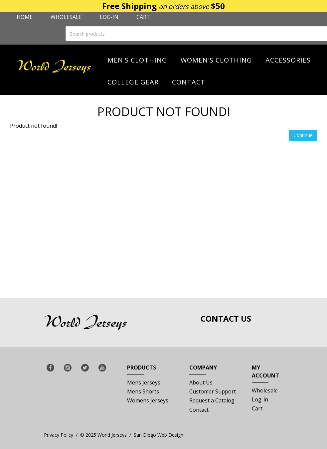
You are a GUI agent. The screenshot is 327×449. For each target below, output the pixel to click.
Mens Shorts (143, 391)
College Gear (133, 81)
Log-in (109, 17)
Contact (188, 81)
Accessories (288, 60)
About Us (201, 382)
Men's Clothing (137, 60)
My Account (265, 373)
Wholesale (66, 17)
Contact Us (226, 318)
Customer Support (212, 391)
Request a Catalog (212, 400)
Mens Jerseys (143, 382)
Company (203, 369)
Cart (143, 17)
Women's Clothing (216, 60)
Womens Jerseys (147, 400)
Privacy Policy (58, 435)
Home (25, 17)
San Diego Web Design (158, 435)
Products (141, 369)
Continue (303, 135)
